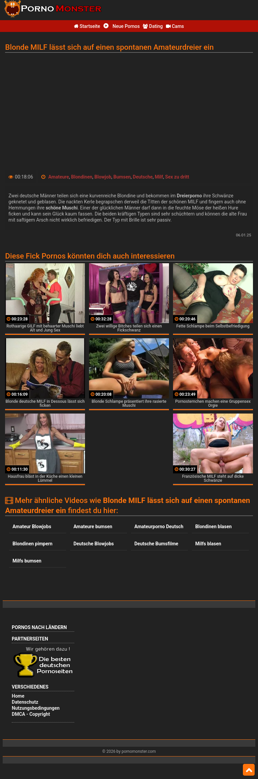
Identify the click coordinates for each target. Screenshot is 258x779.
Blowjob (102, 177)
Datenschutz (25, 702)
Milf (159, 177)
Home (18, 696)
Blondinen (81, 177)
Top (248, 770)
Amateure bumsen (93, 526)
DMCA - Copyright (31, 714)
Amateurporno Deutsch (158, 526)
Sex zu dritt (177, 177)
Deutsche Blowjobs (94, 543)
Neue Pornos (121, 26)
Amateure (58, 177)
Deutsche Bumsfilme (156, 543)
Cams (175, 26)
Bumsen (122, 177)
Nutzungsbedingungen (35, 708)
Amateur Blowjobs (31, 526)
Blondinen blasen (213, 526)
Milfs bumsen (26, 560)
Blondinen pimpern (32, 543)
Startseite (87, 26)
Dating (153, 26)
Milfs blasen (208, 543)
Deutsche (143, 177)
